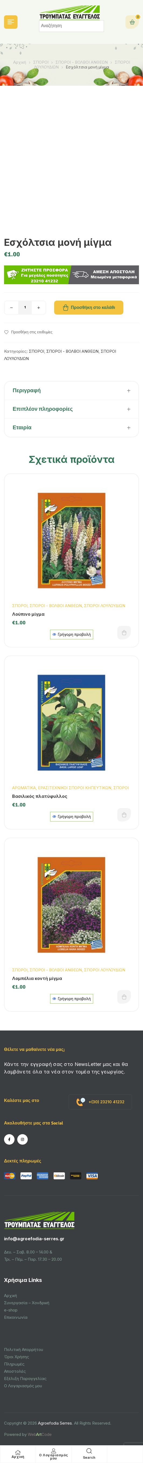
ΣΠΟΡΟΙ (40, 62)
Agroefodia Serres (55, 1423)
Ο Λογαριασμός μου (53, 1456)
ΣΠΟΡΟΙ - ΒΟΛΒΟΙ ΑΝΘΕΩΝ (81, 62)
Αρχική (19, 62)
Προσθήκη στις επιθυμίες (32, 332)
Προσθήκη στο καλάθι (93, 307)
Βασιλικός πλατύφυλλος (39, 796)
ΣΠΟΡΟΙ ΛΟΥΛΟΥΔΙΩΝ (104, 605)
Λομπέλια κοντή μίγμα (37, 978)
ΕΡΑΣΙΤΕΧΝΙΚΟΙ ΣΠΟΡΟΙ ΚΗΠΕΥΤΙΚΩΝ (74, 787)
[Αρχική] (18, 1452)
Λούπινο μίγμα (28, 614)
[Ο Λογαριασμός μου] (53, 1451)
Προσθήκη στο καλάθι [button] (124, 632)
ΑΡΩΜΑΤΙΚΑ (24, 787)
